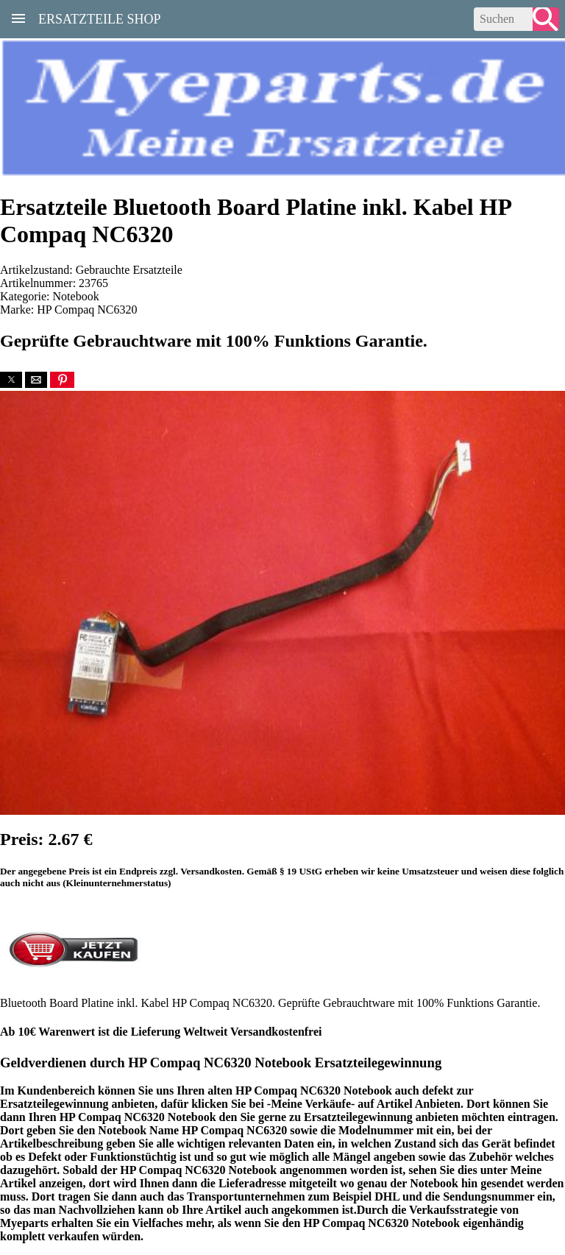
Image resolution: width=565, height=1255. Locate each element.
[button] (11, 380)
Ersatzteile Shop (99, 18)
